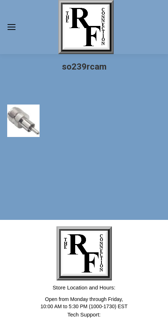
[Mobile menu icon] (11, 27)
